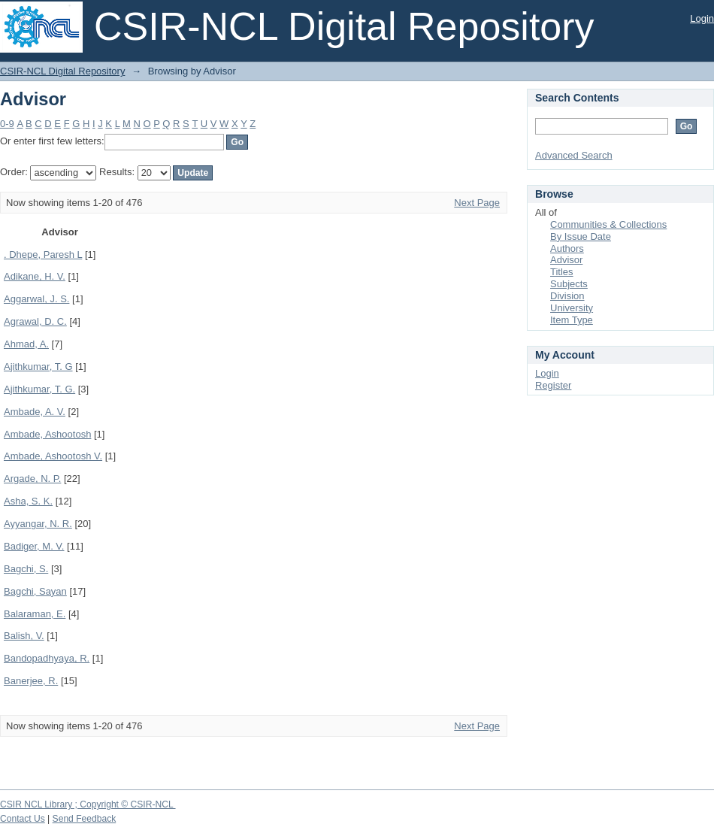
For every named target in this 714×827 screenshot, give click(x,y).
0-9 (7, 123)
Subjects (569, 283)
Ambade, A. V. (34, 411)
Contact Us (22, 818)
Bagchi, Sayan (35, 591)
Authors (567, 248)
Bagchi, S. (26, 568)
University (571, 308)
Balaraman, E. (34, 613)
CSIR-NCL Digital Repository (62, 71)
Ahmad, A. (26, 344)
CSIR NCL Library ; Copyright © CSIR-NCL (88, 804)
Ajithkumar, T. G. (39, 389)
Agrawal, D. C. (35, 321)
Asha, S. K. (28, 501)
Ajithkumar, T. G (38, 366)
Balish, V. (24, 635)
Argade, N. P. (32, 478)
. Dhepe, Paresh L (43, 254)
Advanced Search (574, 155)
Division (567, 295)
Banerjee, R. (31, 680)
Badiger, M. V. (34, 546)
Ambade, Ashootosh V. (53, 456)
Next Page (477, 202)
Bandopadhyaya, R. (46, 658)
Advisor (566, 259)
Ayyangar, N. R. (38, 523)
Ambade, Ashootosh (47, 434)
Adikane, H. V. (34, 276)
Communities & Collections (608, 224)
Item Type (571, 320)
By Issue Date (580, 236)
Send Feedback (84, 818)
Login (702, 18)
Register (553, 385)
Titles (561, 271)
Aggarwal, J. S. (36, 298)
